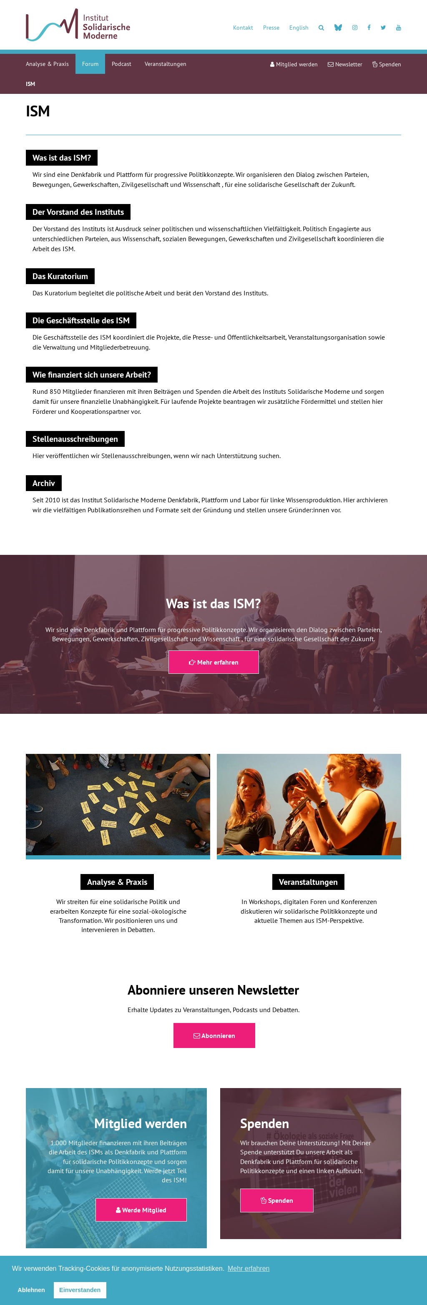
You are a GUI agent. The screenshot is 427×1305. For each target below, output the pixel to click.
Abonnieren (214, 1035)
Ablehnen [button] (31, 1290)
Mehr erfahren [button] (249, 1268)
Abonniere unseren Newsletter (213, 989)
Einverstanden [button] (79, 1290)
